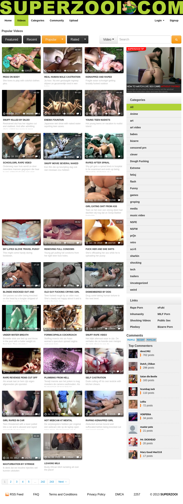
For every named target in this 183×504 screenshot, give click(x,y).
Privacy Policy (96, 494)
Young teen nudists (98, 120)
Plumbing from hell (56, 377)
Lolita (143, 401)
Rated (75, 39)
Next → (62, 481)
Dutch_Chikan (147, 363)
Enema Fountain (54, 120)
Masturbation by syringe (18, 464)
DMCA (119, 494)
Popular (51, 39)
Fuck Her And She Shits (100, 249)
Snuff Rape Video (96, 335)
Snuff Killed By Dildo (16, 120)
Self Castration (96, 377)
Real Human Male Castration (62, 77)
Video (108, 39)
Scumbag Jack (147, 389)
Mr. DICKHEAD (147, 439)
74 (79, 70)
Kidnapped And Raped (99, 77)
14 (121, 371)
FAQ (36, 494)
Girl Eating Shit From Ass (101, 206)
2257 (137, 494)
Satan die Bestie (148, 376)
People (131, 340)
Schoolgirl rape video (17, 162)
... (35, 481)
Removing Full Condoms (59, 249)
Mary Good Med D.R (151, 452)
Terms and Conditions (63, 494)
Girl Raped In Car (13, 420)
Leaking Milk (52, 463)
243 (52, 481)
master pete (146, 427)
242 (43, 481)
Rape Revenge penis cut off (20, 377)
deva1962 (145, 351)
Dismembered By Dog (98, 292)
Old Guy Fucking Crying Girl (61, 292)
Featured (11, 39)
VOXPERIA (145, 414)
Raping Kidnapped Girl (99, 420)
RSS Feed (14, 494)
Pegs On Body (11, 77)
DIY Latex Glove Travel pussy (21, 249)
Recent (32, 39)
